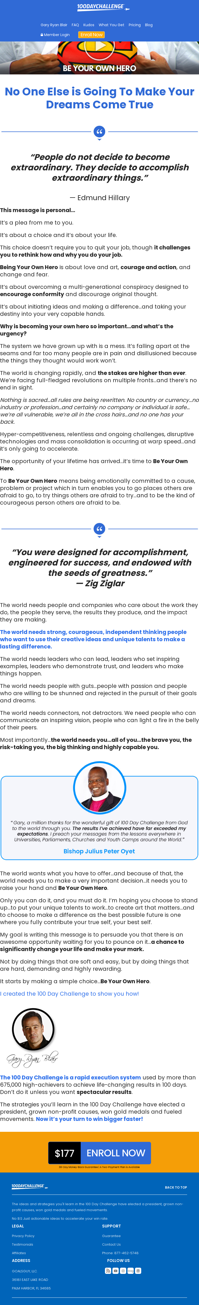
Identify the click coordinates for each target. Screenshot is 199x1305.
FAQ (75, 24)
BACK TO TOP (176, 1187)
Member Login (55, 34)
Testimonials (22, 1244)
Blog (149, 24)
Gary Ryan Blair (54, 24)
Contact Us (111, 1244)
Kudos (88, 24)
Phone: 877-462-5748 (120, 1253)
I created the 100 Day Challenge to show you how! (69, 993)
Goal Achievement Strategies (103, 11)
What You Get (111, 24)
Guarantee (111, 1235)
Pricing (135, 24)
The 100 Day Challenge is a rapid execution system (70, 1077)
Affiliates (19, 1253)
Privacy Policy (23, 1235)
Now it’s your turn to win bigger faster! (89, 1119)
